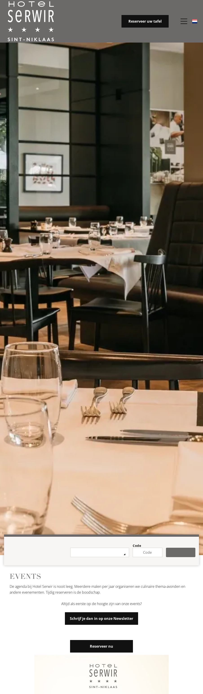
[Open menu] (184, 21)
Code (137, 545)
